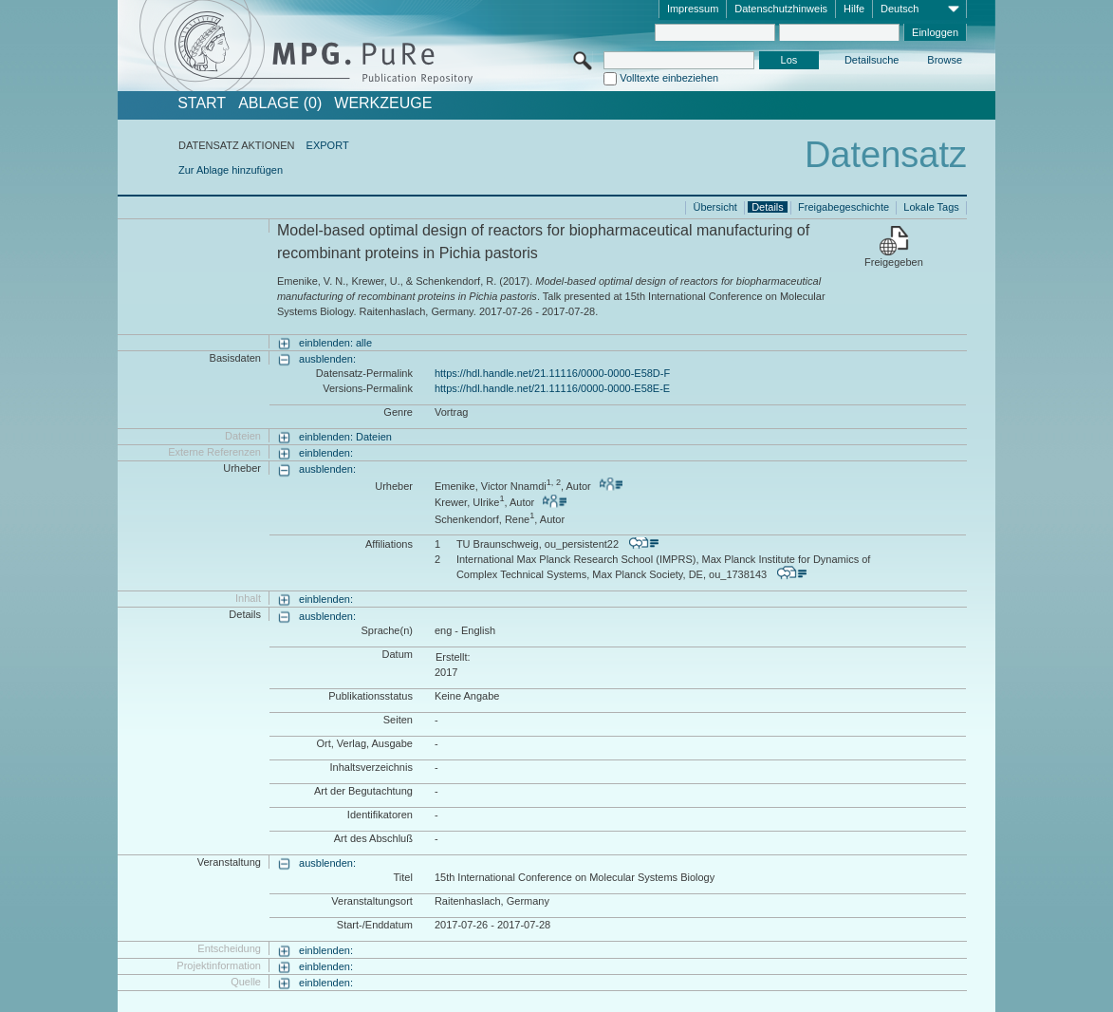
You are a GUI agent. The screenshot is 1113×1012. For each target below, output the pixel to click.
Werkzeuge (383, 103)
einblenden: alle (335, 342)
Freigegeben (893, 262)
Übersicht (714, 207)
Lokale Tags (931, 207)
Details (767, 207)
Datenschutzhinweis (780, 8)
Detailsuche (871, 60)
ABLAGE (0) (280, 103)
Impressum (692, 8)
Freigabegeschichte (843, 207)
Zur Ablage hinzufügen (230, 170)
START (201, 103)
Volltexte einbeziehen (669, 78)
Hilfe (854, 8)
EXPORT (327, 145)
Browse (944, 60)
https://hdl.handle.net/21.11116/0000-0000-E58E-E (552, 388)
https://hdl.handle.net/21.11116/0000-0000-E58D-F (552, 373)
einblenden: (326, 453)
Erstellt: (453, 657)
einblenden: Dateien (345, 436)
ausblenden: (327, 359)
